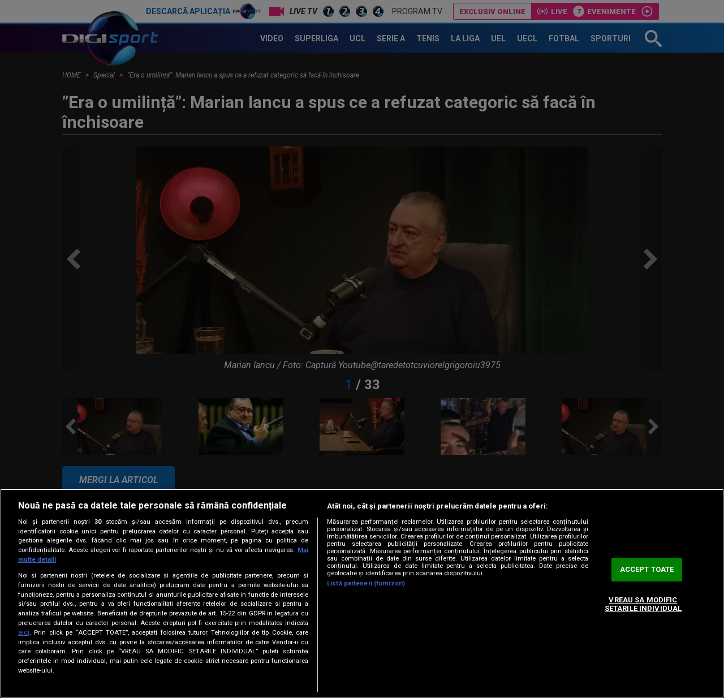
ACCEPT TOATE (647, 569)
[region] (362, 593)
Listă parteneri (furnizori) (366, 583)
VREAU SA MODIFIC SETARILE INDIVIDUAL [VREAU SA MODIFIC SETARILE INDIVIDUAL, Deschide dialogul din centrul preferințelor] (643, 604)
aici (23, 632)
